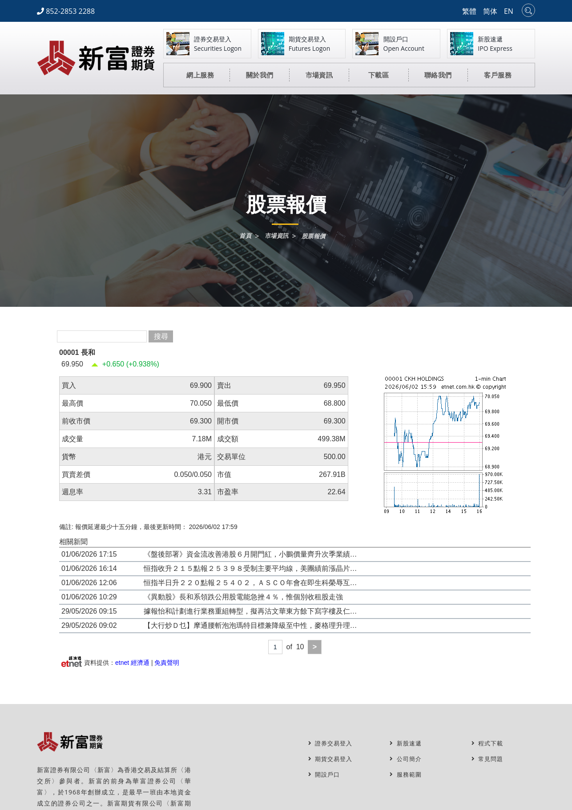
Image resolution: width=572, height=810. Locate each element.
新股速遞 (406, 743)
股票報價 (315, 236)
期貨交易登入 (331, 759)
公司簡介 (406, 759)
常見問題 (488, 759)
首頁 (243, 236)
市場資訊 (276, 236)
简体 (490, 11)
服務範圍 (406, 774)
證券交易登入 (331, 743)
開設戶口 (325, 774)
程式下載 (488, 743)
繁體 (469, 11)
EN (508, 11)
